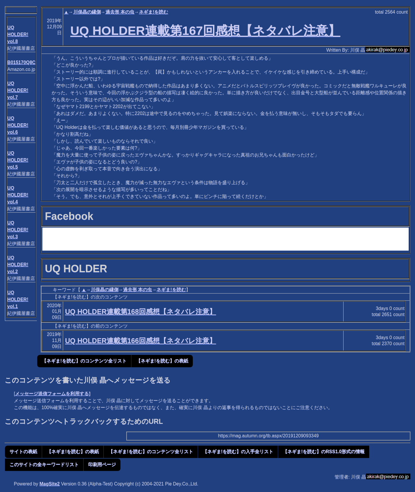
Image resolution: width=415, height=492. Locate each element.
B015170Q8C (21, 62)
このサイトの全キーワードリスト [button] (44, 464)
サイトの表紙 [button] (23, 451)
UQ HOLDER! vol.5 (17, 160)
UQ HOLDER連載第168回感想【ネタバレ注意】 (140, 311)
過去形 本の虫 (119, 12)
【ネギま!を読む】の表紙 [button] (162, 360)
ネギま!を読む (153, 12)
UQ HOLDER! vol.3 (17, 229)
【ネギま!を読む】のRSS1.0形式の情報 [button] (324, 451)
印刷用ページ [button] (102, 464)
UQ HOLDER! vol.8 (17, 34)
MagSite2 (49, 483)
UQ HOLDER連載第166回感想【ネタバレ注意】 (140, 341)
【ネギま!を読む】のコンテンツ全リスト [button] (84, 360)
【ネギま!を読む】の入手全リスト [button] (238, 451)
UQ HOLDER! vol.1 (17, 299)
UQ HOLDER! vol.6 (17, 125)
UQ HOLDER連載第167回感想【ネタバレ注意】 (205, 30)
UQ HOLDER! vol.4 (17, 195)
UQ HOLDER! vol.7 (17, 90)
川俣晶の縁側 (87, 12)
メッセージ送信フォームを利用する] (52, 393)
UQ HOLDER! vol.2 (17, 264)
